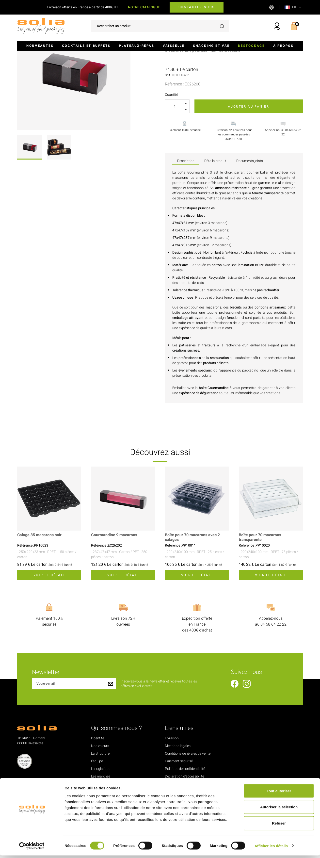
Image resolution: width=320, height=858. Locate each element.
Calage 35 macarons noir (39, 586)
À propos (283, 45)
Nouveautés (39, 45)
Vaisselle (173, 45)
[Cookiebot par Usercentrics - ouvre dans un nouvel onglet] (31, 848)
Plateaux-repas (136, 45)
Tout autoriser (279, 793)
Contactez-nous (196, 7)
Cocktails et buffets (86, 45)
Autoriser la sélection (279, 810)
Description (185, 211)
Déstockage (251, 45)
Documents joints (249, 211)
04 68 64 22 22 (273, 675)
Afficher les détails (271, 848)
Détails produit (215, 211)
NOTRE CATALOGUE (144, 7)
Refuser (279, 826)
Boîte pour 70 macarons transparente (260, 588)
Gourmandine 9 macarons (114, 586)
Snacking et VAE (211, 45)
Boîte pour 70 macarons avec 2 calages (192, 588)
